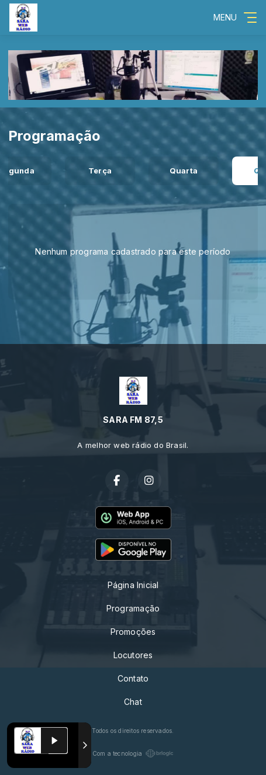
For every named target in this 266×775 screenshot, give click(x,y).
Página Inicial (133, 585)
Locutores (133, 655)
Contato (133, 678)
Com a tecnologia (133, 753)
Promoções (133, 632)
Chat (133, 702)
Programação (133, 608)
